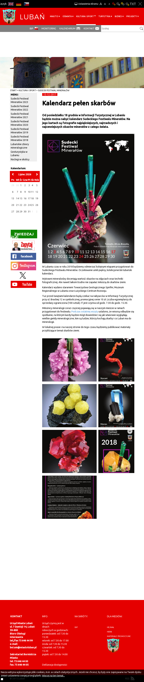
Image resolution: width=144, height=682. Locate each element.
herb (109, 632)
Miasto (54, 16)
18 (32, 198)
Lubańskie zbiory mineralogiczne (20, 146)
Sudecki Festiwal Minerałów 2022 (20, 108)
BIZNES (118, 16)
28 (17, 211)
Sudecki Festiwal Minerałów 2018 (20, 138)
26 (36, 205)
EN (11, 4)
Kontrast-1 (122, 4)
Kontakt (89, 28)
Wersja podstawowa (114, 4)
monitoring (48, 28)
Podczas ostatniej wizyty (85, 311)
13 (12, 198)
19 (36, 198)
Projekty (131, 16)
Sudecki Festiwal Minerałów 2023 (20, 100)
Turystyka (104, 16)
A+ (101, 4)
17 (29, 198)
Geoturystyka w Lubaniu (19, 153)
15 (21, 198)
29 (21, 211)
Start (13, 90)
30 (25, 211)
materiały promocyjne (119, 636)
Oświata (67, 16)
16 (25, 198)
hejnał (110, 627)
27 (12, 211)
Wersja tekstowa (132, 4)
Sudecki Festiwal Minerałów (53, 90)
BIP (31, 28)
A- (109, 4)
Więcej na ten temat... (53, 675)
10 (29, 191)
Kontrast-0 (118, 4)
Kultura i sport (85, 16)
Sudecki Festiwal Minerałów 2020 (20, 123)
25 (32, 205)
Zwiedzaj (22, 235)
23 (25, 205)
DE (18, 4)
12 (36, 191)
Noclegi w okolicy (20, 159)
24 (29, 205)
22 (21, 205)
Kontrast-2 (127, 4)
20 (12, 205)
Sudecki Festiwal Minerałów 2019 (20, 131)
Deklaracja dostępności (54, 664)
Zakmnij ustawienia (140, 4)
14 (17, 198)
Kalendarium (67, 28)
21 (17, 205)
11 (32, 191)
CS (26, 4)
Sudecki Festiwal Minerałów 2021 (20, 115)
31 (29, 211)
